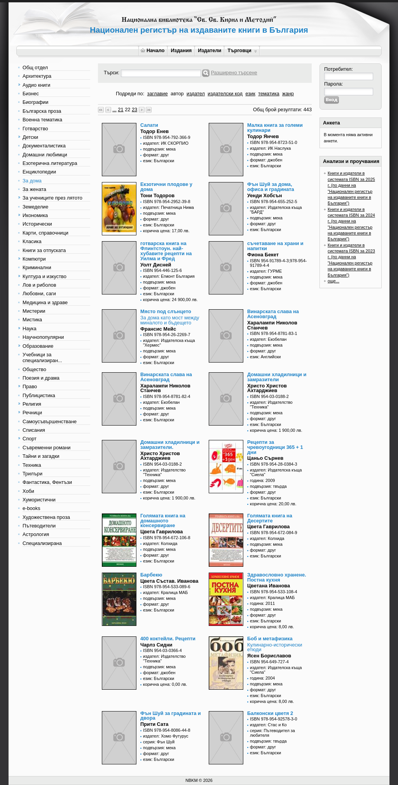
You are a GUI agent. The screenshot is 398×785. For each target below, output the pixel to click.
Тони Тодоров (157, 195)
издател (196, 93)
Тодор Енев (154, 131)
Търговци (242, 50)
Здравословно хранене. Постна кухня (276, 577)
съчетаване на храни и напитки (275, 245)
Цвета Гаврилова (161, 531)
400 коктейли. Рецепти (168, 638)
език (250, 93)
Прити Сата (154, 724)
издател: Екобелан (268, 339)
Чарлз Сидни (156, 645)
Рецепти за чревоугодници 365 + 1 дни (275, 447)
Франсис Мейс (158, 329)
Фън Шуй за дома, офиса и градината (270, 186)
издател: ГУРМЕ (266, 271)
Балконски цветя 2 (270, 713)
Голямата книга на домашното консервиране (162, 521)
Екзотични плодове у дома (166, 186)
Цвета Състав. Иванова (169, 581)
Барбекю (151, 575)
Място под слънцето (165, 311)
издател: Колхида (160, 543)
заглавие (157, 93)
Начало (152, 50)
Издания (181, 50)
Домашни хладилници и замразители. (169, 444)
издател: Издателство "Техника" (271, 404)
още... (333, 281)
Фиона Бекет (263, 255)
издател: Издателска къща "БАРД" (276, 209)
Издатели (209, 50)
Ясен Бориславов (269, 656)
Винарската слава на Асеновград (273, 313)
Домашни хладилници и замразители (276, 376)
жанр (288, 93)
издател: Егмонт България (169, 276)
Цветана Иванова (268, 586)
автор (177, 93)
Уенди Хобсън (264, 195)
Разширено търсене (234, 72)
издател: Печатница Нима (168, 207)
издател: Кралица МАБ (165, 592)
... (114, 109)
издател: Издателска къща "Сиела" (276, 472)
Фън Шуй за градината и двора (170, 715)
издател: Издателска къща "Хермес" (169, 342)
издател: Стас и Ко (268, 724)
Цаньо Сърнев (265, 458)
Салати (149, 125)
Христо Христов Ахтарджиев (267, 388)
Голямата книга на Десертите (269, 518)
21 (120, 109)
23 (134, 109)
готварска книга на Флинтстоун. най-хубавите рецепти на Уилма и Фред (166, 250)
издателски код (225, 93)
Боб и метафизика (270, 638)
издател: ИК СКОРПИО (166, 143)
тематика (268, 93)
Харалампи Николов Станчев (272, 325)
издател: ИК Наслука (270, 148)
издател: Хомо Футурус (165, 736)
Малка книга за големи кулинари (275, 127)
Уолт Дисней (155, 265)
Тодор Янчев (263, 136)
